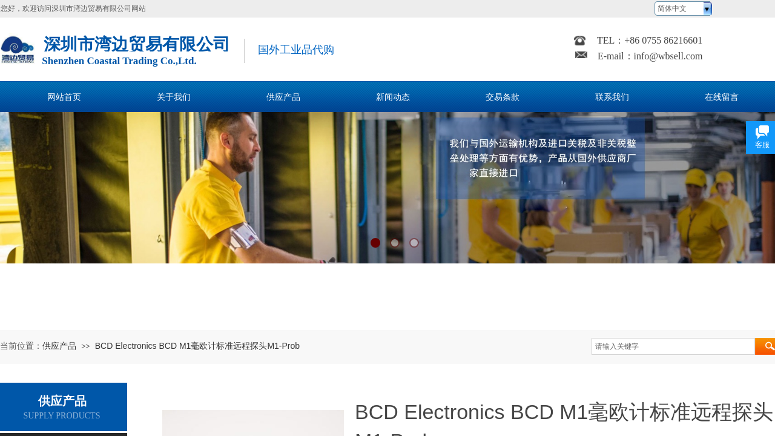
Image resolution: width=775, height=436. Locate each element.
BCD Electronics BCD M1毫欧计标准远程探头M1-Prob (197, 346)
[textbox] (673, 346)
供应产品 (59, 346)
